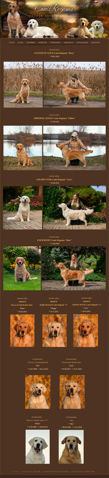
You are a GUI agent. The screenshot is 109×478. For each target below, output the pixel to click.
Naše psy (43, 43)
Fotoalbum (82, 43)
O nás (20, 43)
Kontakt (95, 43)
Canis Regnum (34, 471)
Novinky (31, 43)
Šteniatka (56, 43)
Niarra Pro (89, 471)
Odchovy (68, 43)
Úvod (11, 43)
